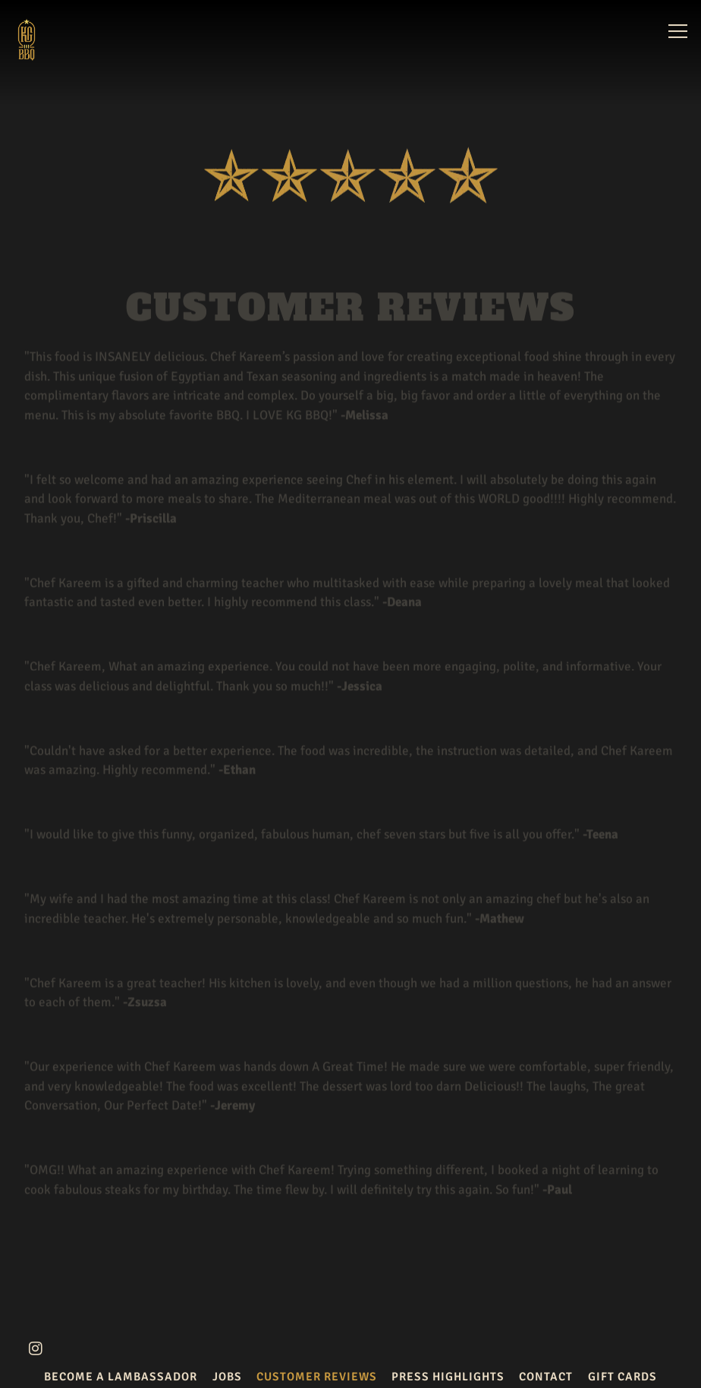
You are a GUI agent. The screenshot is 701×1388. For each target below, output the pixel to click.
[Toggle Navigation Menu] (678, 31)
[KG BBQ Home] (48, 38)
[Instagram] (36, 1348)
